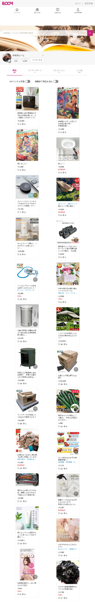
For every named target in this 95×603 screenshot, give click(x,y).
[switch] (27, 81)
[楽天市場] (89, 3)
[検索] (90, 33)
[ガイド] (78, 3)
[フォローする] (37, 60)
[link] (27, 98)
